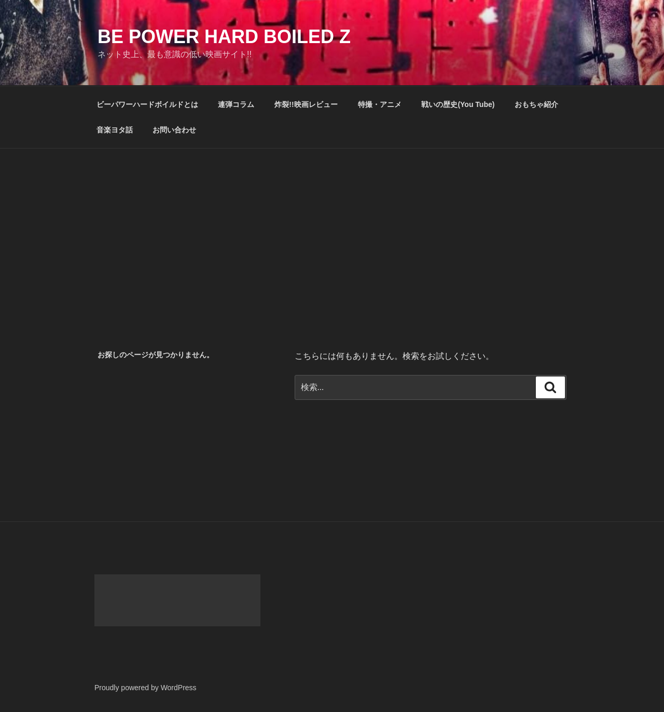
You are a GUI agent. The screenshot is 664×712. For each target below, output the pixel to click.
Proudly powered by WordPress (145, 687)
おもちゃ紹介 (536, 104)
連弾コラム (236, 104)
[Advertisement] (332, 226)
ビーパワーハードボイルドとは (147, 104)
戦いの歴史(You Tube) (457, 104)
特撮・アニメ (380, 104)
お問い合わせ (174, 130)
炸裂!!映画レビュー (305, 104)
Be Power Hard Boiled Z (224, 36)
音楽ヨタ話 (114, 130)
